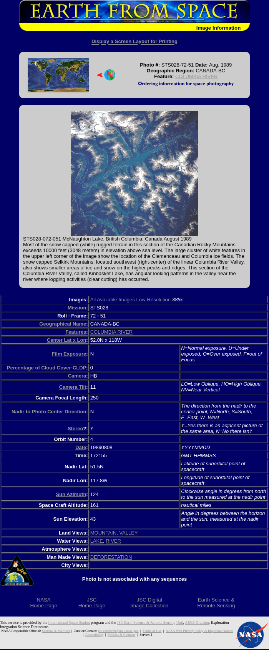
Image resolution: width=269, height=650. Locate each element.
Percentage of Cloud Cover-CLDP (46, 368)
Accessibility (94, 635)
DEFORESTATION (111, 557)
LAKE (96, 541)
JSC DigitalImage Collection (149, 602)
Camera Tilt (72, 387)
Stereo (75, 428)
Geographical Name (62, 324)
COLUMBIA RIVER (196, 76)
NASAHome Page (43, 602)
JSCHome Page (91, 602)
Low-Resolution (153, 299)
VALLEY (128, 533)
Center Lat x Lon (66, 340)
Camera (77, 376)
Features (75, 332)
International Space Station (69, 622)
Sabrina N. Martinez (56, 631)
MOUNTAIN (103, 533)
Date (80, 447)
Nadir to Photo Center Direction (49, 411)
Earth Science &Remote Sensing (216, 602)
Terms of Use (152, 631)
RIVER (113, 541)
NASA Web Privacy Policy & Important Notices (199, 631)
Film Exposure (69, 354)
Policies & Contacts (121, 635)
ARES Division (197, 622)
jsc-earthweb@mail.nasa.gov (118, 631)
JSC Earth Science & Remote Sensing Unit (150, 622)
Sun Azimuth (71, 494)
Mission (77, 308)
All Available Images (112, 299)
